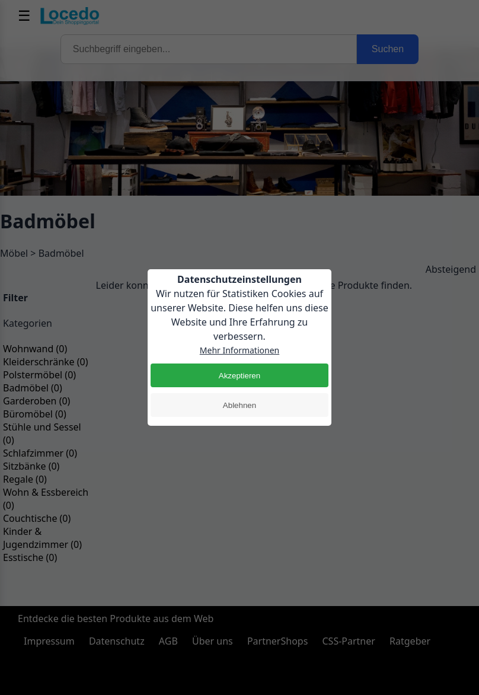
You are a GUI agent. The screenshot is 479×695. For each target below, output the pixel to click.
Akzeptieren (239, 375)
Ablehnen (239, 405)
